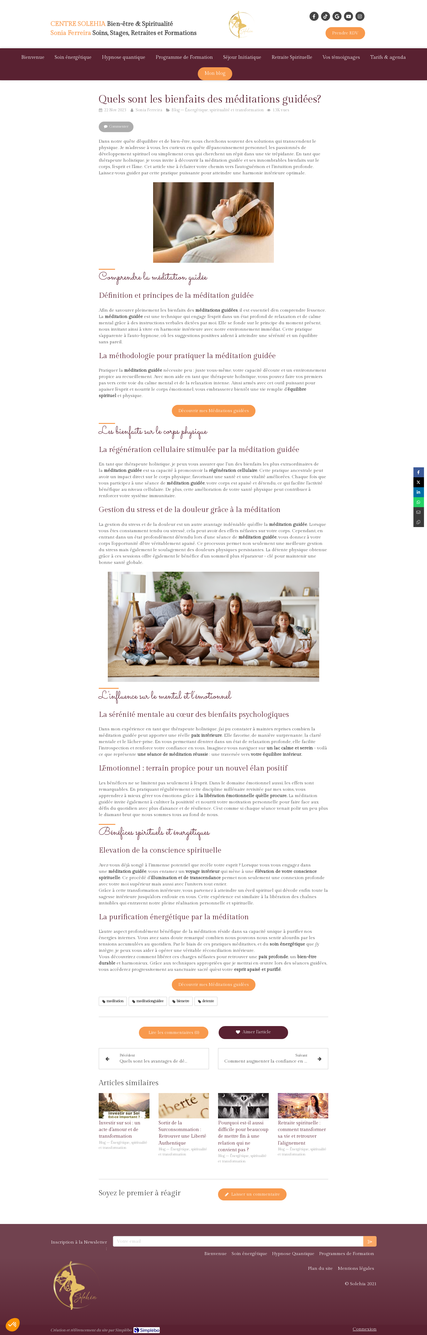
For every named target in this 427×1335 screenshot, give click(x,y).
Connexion (365, 1329)
